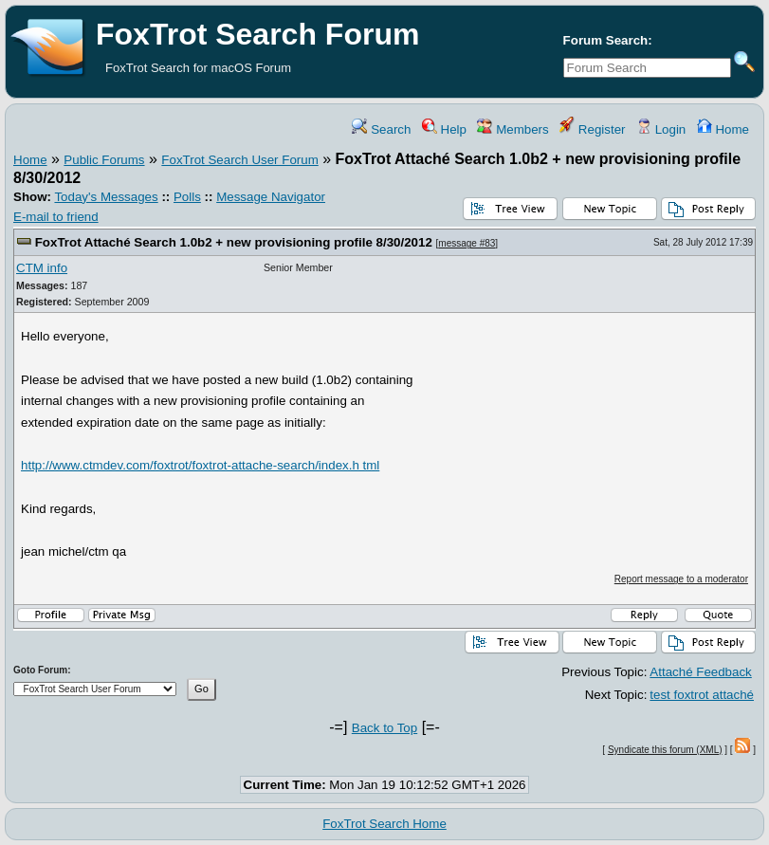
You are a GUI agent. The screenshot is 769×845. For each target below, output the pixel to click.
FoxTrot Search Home (384, 824)
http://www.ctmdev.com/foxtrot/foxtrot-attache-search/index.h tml (200, 465)
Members (512, 129)
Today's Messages (105, 197)
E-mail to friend (56, 217)
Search (381, 129)
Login (661, 129)
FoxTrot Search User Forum (239, 160)
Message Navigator (270, 197)
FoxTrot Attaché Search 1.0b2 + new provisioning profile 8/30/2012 (233, 242)
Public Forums (104, 160)
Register (592, 129)
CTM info (41, 268)
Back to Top (384, 728)
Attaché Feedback (700, 672)
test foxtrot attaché (702, 695)
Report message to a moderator (681, 579)
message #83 (466, 243)
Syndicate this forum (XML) (665, 749)
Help (444, 129)
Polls (187, 197)
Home (723, 129)
